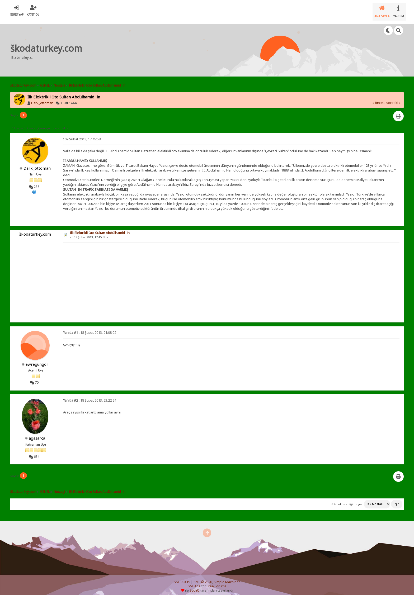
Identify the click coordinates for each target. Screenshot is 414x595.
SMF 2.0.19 (182, 577)
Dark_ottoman (42, 99)
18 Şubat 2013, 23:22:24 (89, 396)
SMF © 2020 (203, 577)
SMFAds (194, 582)
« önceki (378, 98)
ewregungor (37, 360)
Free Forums (217, 582)
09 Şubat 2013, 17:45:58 (82, 135)
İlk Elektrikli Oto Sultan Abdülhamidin (100, 228)
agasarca (37, 433)
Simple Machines (227, 577)
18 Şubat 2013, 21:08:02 (89, 328)
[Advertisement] (186, 46)
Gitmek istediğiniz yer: (347, 500)
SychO (195, 586)
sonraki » (393, 98)
